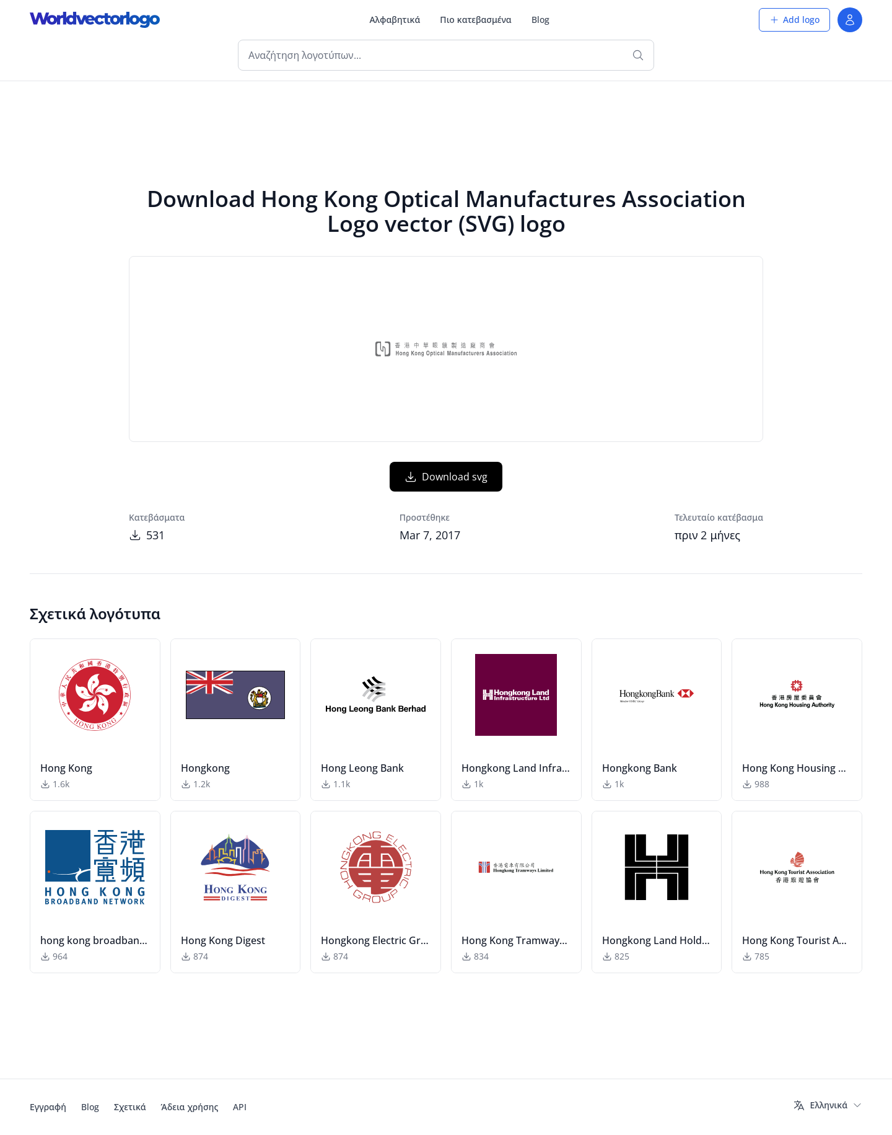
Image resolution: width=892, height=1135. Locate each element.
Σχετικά (130, 1107)
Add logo (794, 19)
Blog (540, 19)
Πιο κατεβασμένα (475, 19)
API (240, 1107)
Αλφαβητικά (394, 19)
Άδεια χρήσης (190, 1107)
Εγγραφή (48, 1107)
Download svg (446, 477)
